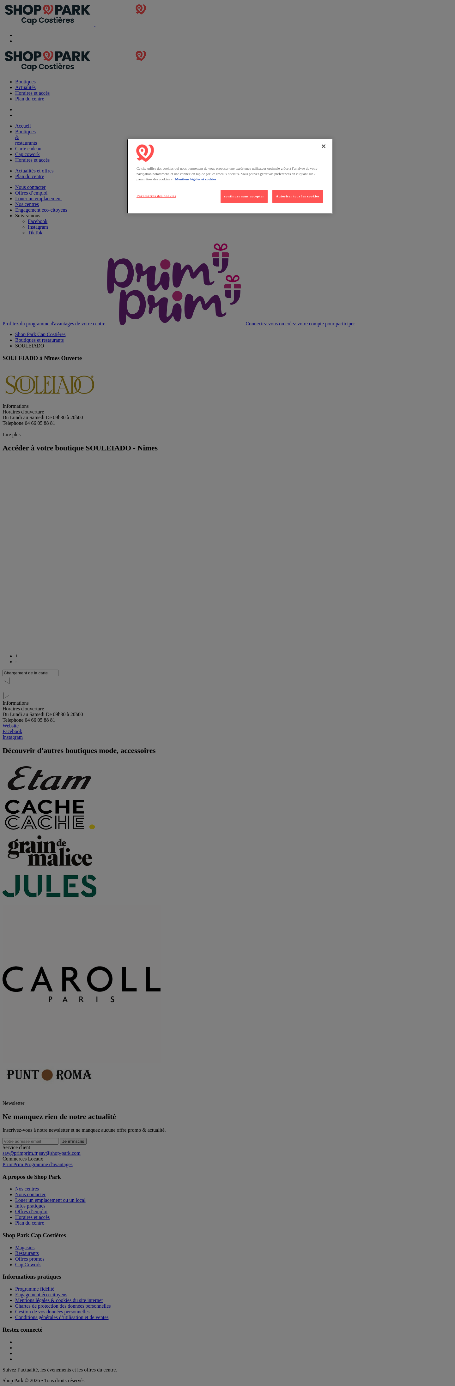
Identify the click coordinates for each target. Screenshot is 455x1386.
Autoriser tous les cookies (297, 196)
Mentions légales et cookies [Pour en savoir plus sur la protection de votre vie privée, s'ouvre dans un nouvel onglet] (195, 179)
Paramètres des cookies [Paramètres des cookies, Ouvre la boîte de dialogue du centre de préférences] (156, 196)
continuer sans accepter (244, 196)
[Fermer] (324, 146)
